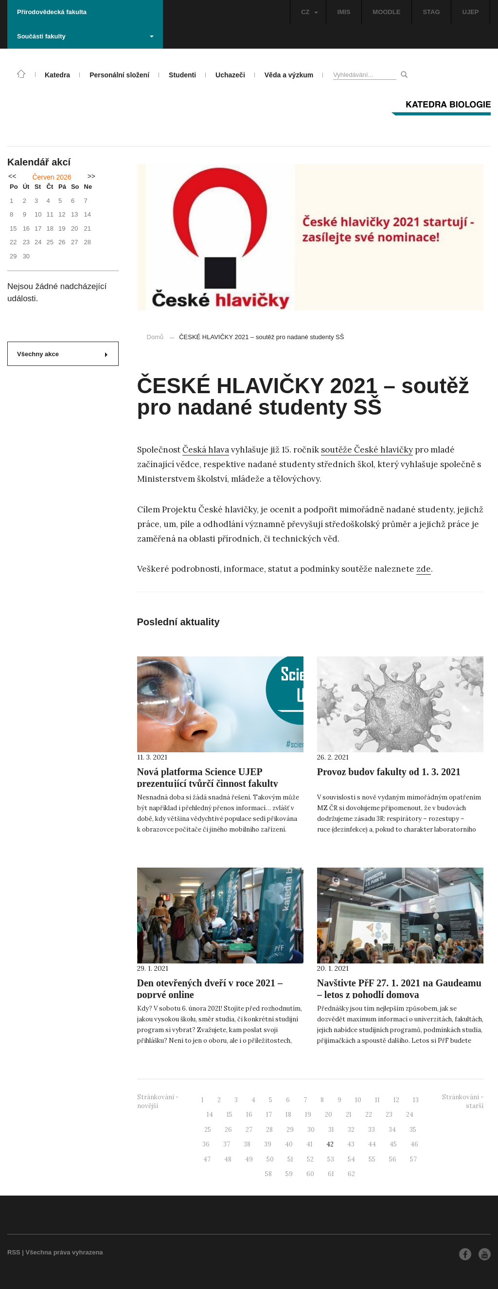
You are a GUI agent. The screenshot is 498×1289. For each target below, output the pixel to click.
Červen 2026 (51, 177)
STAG (431, 12)
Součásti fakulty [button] (85, 36)
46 (414, 1144)
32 (351, 1130)
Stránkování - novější (157, 1101)
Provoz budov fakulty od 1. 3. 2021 (389, 771)
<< (12, 176)
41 (309, 1144)
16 (249, 1114)
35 (412, 1130)
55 (372, 1159)
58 (268, 1174)
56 (392, 1159)
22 (368, 1114)
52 (310, 1159)
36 (206, 1144)
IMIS (344, 12)
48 (227, 1159)
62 (351, 1174)
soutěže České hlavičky (367, 449)
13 (416, 1100)
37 (226, 1144)
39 (267, 1144)
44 (372, 1144)
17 (269, 1114)
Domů (155, 337)
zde (423, 568)
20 (328, 1114)
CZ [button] (309, 12)
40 (289, 1144)
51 (290, 1159)
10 (358, 1100)
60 (310, 1174)
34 (392, 1130)
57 (413, 1159)
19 (308, 1114)
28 (269, 1130)
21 (349, 1114)
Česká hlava (205, 449)
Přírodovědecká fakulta (52, 12)
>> (91, 176)
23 (389, 1114)
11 (377, 1100)
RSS (13, 1252)
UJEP (470, 12)
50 (270, 1159)
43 (351, 1144)
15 (229, 1114)
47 (207, 1159)
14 (210, 1114)
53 (330, 1159)
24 (409, 1114)
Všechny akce (62, 354)
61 (331, 1174)
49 (249, 1159)
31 (331, 1130)
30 (311, 1130)
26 (228, 1130)
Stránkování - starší (462, 1101)
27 (249, 1130)
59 (289, 1174)
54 (351, 1159)
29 (290, 1130)
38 (247, 1144)
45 (393, 1144)
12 (396, 1100)
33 (371, 1130)
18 (288, 1114)
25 (207, 1130)
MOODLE (386, 12)
